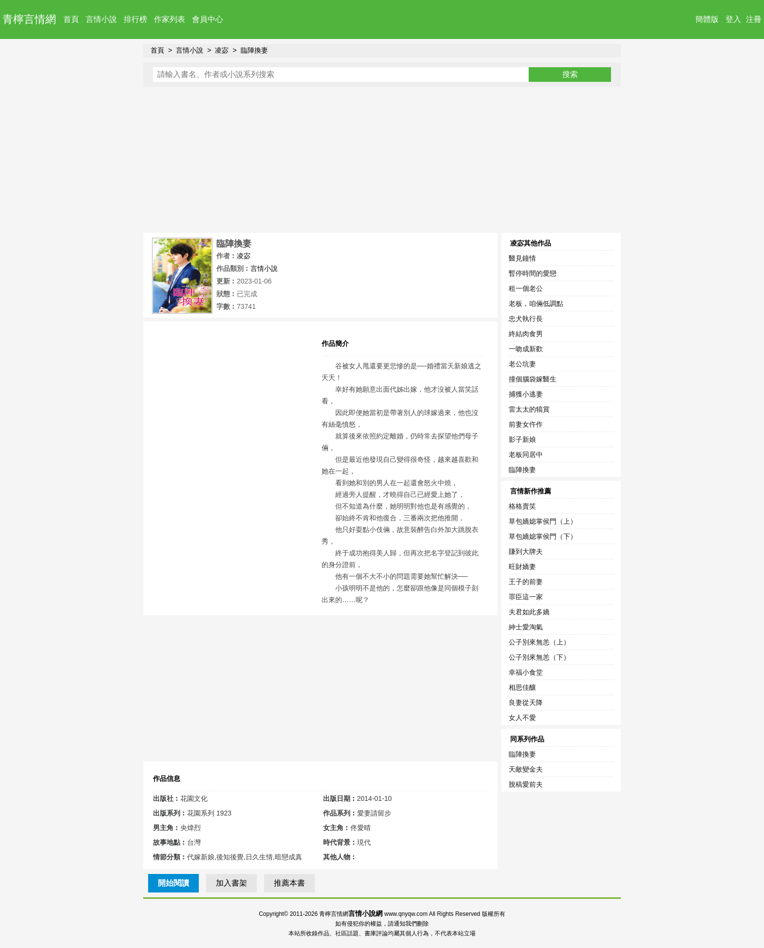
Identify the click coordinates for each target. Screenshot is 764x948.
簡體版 (707, 19)
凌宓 (222, 50)
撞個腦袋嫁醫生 (532, 379)
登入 (733, 19)
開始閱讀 (173, 883)
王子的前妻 (526, 582)
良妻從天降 (526, 702)
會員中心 (207, 19)
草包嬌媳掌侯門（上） (543, 521)
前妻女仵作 (526, 424)
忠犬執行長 (526, 318)
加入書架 (231, 883)
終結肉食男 (526, 334)
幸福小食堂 (526, 672)
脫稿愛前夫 (526, 784)
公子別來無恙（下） (539, 657)
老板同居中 (526, 454)
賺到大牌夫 (526, 551)
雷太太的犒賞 (529, 409)
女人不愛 (522, 717)
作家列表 (169, 19)
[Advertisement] (382, 160)
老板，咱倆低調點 (536, 303)
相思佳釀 (522, 687)
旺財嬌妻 (522, 566)
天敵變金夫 (526, 769)
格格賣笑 (522, 506)
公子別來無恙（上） (539, 642)
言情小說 (101, 19)
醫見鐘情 (522, 258)
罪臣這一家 (526, 597)
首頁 (71, 19)
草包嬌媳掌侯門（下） (543, 536)
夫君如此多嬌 (529, 612)
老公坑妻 (522, 364)
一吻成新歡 (526, 349)
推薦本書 (289, 883)
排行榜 (135, 19)
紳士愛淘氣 (526, 627)
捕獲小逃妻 (526, 394)
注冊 (754, 19)
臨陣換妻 (254, 50)
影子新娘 (522, 439)
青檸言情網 (29, 19)
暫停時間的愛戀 (532, 273)
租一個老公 (526, 288)
